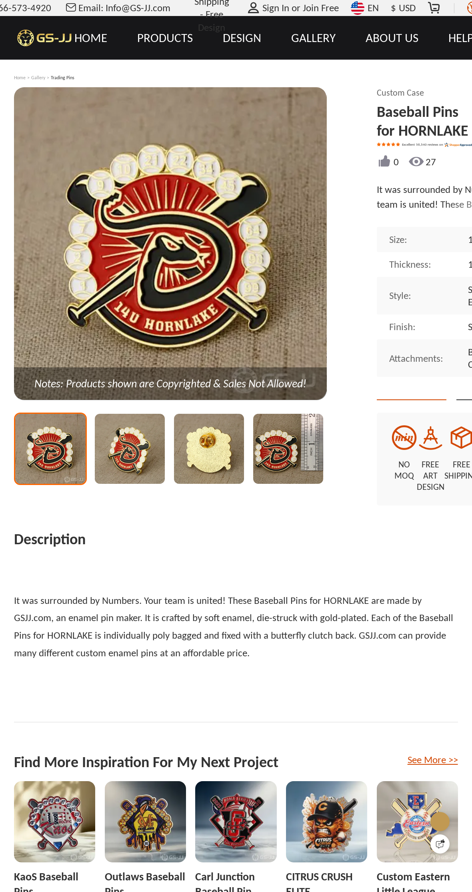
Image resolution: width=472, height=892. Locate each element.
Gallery (38, 77)
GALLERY (313, 37)
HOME (90, 37)
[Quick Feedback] (440, 844)
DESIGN (242, 37)
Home (20, 77)
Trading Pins (62, 77)
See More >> (433, 739)
